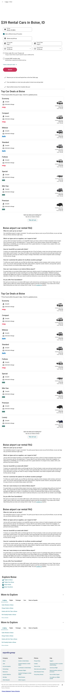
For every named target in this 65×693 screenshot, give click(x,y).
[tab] (4, 592)
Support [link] (51, 652)
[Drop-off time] (47, 40)
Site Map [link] (5, 669)
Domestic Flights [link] (22, 662)
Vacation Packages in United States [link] (24, 665)
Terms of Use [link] (37, 658)
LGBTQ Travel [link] (21, 674)
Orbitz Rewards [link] (6, 671)
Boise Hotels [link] (5, 609)
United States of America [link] (27, 2)
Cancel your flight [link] (54, 659)
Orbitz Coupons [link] (21, 671)
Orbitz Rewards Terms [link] (39, 663)
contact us (39, 277)
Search (10, 61)
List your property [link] (7, 658)
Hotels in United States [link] (23, 652)
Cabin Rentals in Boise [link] (7, 596)
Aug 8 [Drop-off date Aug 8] (38, 36)
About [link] (4, 652)
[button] (32, 56)
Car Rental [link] (10, 2)
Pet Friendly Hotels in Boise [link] (9, 606)
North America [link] (17, 2)
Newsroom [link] (5, 663)
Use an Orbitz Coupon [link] (54, 666)
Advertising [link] (5, 674)
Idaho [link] (36, 2)
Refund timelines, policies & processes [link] (56, 663)
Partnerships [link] (5, 661)
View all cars (32, 212)
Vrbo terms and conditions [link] (40, 661)
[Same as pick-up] (47, 30)
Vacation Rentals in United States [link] (24, 656)
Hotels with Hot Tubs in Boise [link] (9, 603)
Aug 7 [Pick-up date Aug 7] (8, 36)
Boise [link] (40, 2)
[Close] (62, 685)
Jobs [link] (4, 655)
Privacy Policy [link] (37, 652)
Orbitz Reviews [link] (21, 669)
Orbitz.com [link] (3, 2)
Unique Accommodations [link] (24, 677)
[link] (32, 572)
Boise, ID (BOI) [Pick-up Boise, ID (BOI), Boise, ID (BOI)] (11, 31)
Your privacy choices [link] (38, 666)
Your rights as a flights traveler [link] (55, 670)
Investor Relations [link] (7, 666)
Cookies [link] (36, 655)
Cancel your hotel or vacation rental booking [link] (56, 656)
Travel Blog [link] (20, 680)
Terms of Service (15, 691)
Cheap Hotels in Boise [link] (7, 600)
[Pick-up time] (17, 40)
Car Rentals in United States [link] (24, 659)
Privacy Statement (6, 691)
